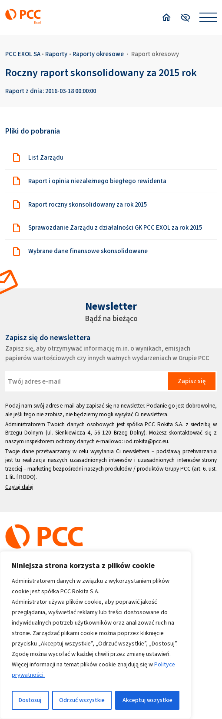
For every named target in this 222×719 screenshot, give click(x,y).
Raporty (56, 54)
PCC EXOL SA (22, 54)
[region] (95, 635)
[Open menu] (208, 17)
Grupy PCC (178, 468)
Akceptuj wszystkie (147, 700)
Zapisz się (191, 381)
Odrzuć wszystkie (82, 700)
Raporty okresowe (98, 54)
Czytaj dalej (19, 487)
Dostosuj (30, 700)
